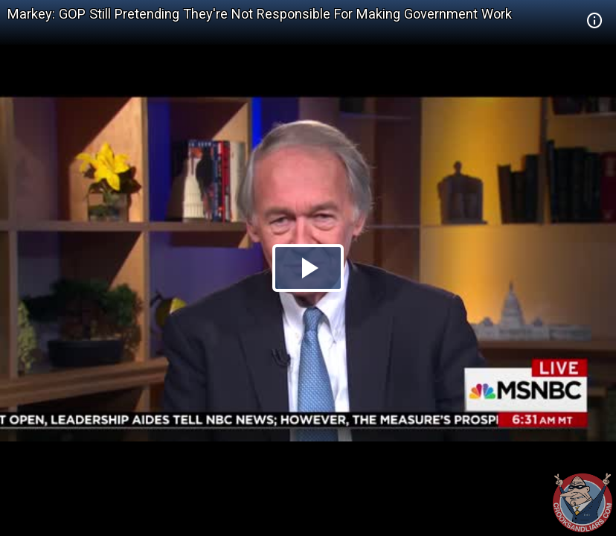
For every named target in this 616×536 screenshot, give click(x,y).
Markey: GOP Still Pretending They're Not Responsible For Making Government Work (259, 14)
